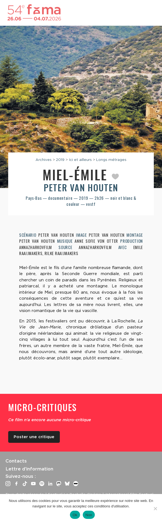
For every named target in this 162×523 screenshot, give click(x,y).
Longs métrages (111, 159)
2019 (60, 159)
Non (89, 515)
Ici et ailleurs (80, 159)
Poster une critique (34, 436)
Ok (75, 515)
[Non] (155, 508)
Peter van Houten (81, 187)
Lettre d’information (29, 469)
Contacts (16, 461)
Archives (44, 159)
